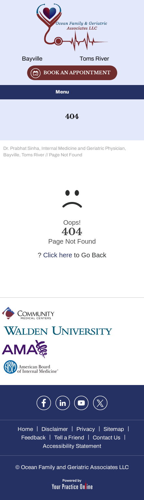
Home (25, 429)
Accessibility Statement (72, 446)
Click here (57, 255)
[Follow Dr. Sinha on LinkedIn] (63, 403)
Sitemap (114, 429)
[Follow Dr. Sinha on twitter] (100, 403)
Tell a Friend (69, 438)
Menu (70, 92)
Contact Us (106, 438)
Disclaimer (54, 429)
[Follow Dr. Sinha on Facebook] (44, 403)
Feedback (33, 438)
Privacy (85, 429)
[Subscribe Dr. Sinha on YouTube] (81, 403)
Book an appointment (77, 73)
